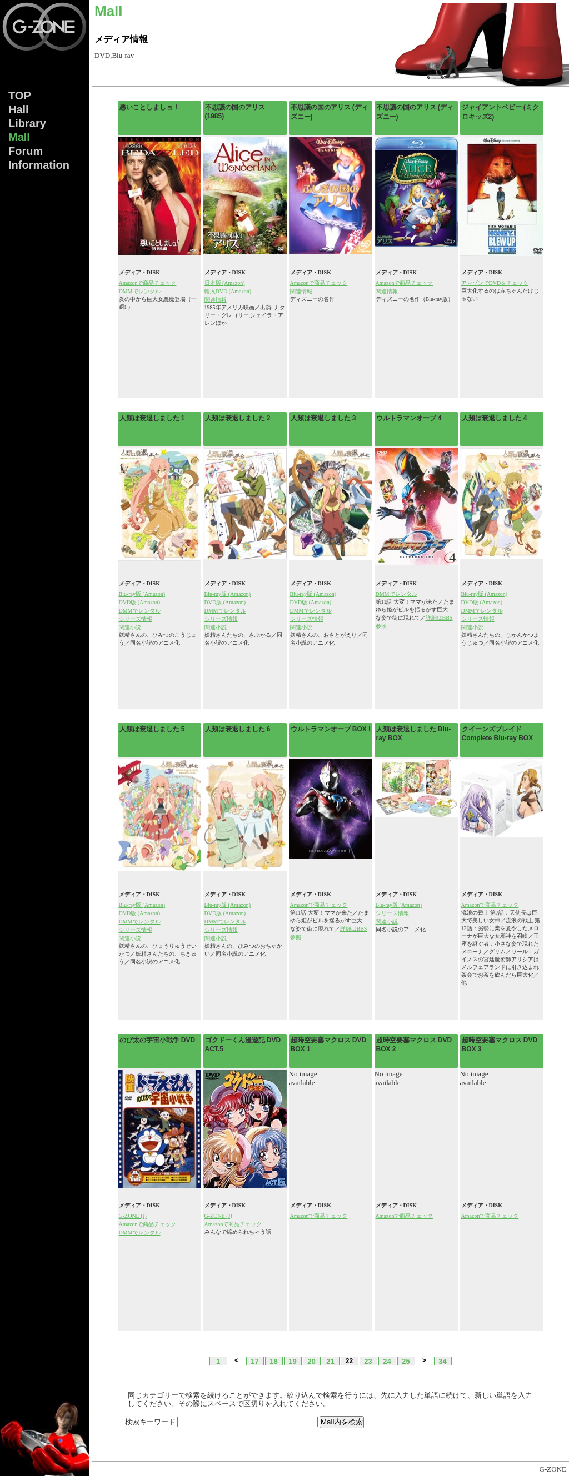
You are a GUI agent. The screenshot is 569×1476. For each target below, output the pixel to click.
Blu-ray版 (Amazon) (142, 594)
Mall (19, 137)
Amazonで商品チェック (148, 283)
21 (330, 1361)
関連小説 (130, 627)
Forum (25, 151)
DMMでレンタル (140, 291)
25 (406, 1361)
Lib (27, 123)
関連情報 (215, 300)
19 (292, 1361)
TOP (19, 95)
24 (387, 1361)
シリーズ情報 (135, 619)
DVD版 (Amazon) (140, 602)
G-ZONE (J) (133, 1216)
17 (254, 1361)
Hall (18, 109)
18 (273, 1361)
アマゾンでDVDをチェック (495, 283)
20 (311, 1361)
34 (442, 1361)
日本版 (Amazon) (224, 283)
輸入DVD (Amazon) (228, 291)
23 (368, 1361)
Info (38, 165)
